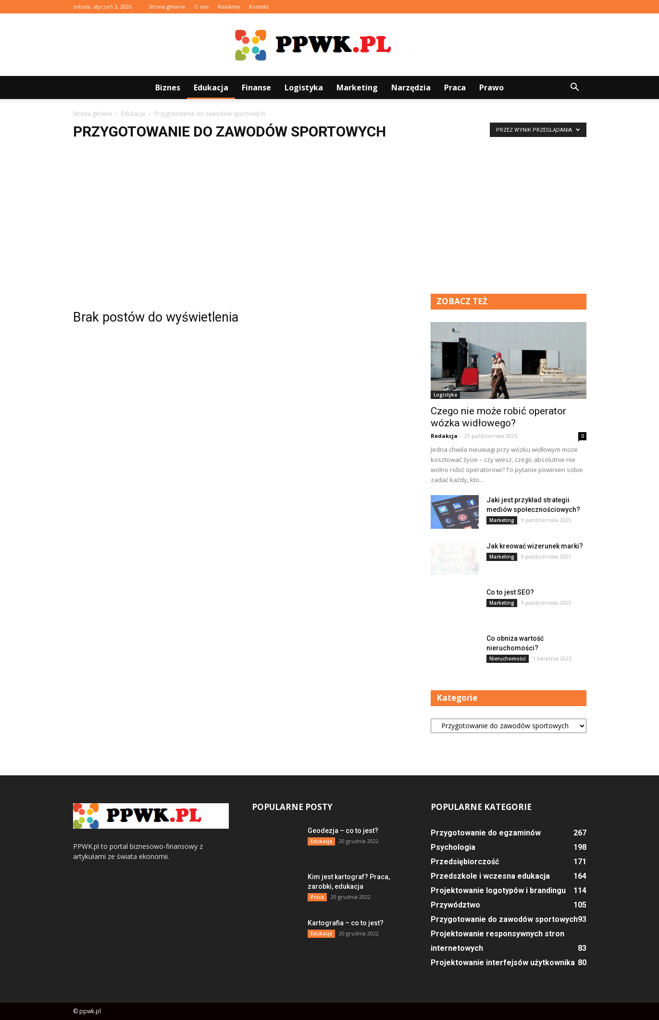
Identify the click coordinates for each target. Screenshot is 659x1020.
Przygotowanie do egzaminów (486, 832)
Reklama (229, 6)
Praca (455, 87)
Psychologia (453, 847)
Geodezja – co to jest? (343, 830)
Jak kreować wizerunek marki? (534, 546)
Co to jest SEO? (510, 592)
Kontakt (259, 6)
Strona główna (167, 6)
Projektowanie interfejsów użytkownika (503, 962)
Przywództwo (455, 904)
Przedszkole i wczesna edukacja (490, 876)
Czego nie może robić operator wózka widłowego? (498, 417)
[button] (574, 87)
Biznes (167, 87)
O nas (201, 6)
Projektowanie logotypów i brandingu (498, 890)
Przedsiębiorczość (465, 861)
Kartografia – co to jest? (346, 923)
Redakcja (444, 435)
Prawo (491, 87)
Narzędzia (411, 87)
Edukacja (211, 87)
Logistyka (304, 87)
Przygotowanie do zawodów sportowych (504, 919)
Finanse (256, 87)
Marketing (357, 87)
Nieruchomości (507, 658)
